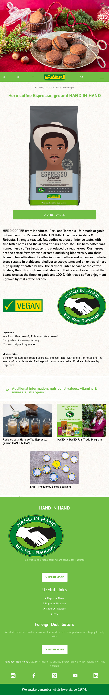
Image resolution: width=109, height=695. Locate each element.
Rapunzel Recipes (54, 608)
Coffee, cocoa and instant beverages (54, 87)
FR (18, 77)
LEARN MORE (54, 577)
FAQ (54, 613)
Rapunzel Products (54, 603)
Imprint (45, 661)
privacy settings (86, 661)
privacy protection (63, 661)
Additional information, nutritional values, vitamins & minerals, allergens (50, 390)
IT (33, 77)
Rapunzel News (54, 598)
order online (54, 214)
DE (4, 77)
